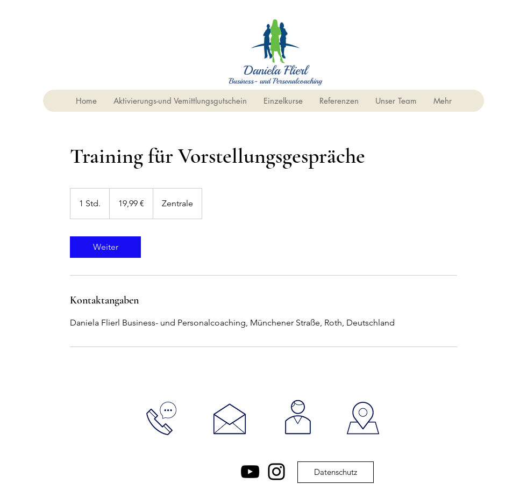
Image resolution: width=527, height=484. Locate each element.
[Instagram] (276, 471)
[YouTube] (250, 471)
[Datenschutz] (335, 472)
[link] (105, 247)
